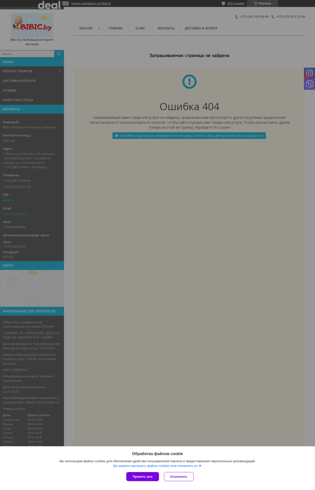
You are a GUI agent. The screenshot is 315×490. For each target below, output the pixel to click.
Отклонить (178, 476)
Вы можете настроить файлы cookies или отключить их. (155, 466)
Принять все (143, 476)
